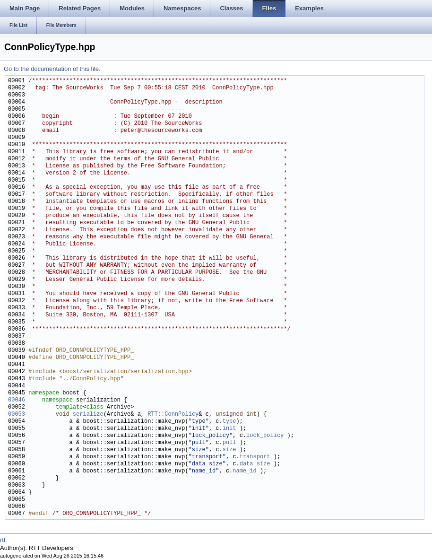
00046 (16, 400)
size (229, 450)
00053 (16, 415)
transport (255, 457)
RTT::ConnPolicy (173, 415)
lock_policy (265, 436)
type (229, 422)
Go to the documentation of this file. (52, 68)
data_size (255, 464)
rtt (3, 539)
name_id (244, 471)
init (229, 429)
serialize (88, 415)
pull (229, 443)
